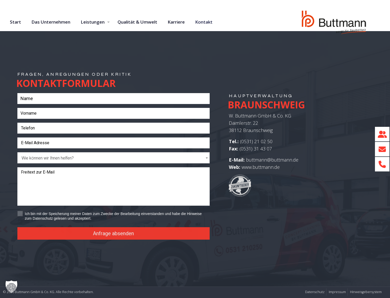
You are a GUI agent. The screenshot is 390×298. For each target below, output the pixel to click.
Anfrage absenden (113, 233)
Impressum (337, 292)
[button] (11, 286)
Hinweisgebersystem (366, 292)
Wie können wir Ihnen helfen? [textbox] (48, 158)
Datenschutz (315, 292)
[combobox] (113, 157)
